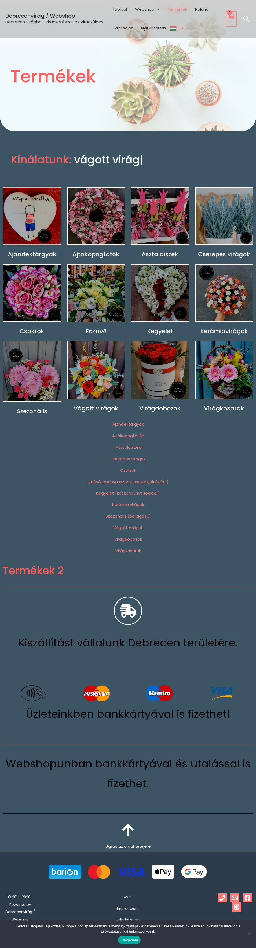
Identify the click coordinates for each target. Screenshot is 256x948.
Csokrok (32, 331)
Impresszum (128, 908)
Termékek (177, 9)
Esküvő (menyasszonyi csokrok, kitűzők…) (128, 482)
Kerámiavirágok (224, 331)
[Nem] (249, 933)
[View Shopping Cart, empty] (231, 19)
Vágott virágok (96, 408)
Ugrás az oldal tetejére (128, 846)
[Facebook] (247, 897)
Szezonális (32, 411)
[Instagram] (236, 907)
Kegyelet (160, 331)
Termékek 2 (33, 570)
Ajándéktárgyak (32, 254)
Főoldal (120, 9)
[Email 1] (234, 897)
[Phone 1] (222, 897)
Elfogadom (129, 940)
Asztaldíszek (160, 254)
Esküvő (96, 331)
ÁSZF (128, 897)
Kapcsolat (123, 28)
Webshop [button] (144, 9)
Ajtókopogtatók (95, 254)
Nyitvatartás (153, 28)
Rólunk (201, 9)
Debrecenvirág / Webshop (40, 16)
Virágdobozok (160, 408)
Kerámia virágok (128, 504)
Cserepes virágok (224, 254)
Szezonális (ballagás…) (128, 516)
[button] (246, 18)
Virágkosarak (224, 408)
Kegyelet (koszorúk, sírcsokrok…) (128, 493)
